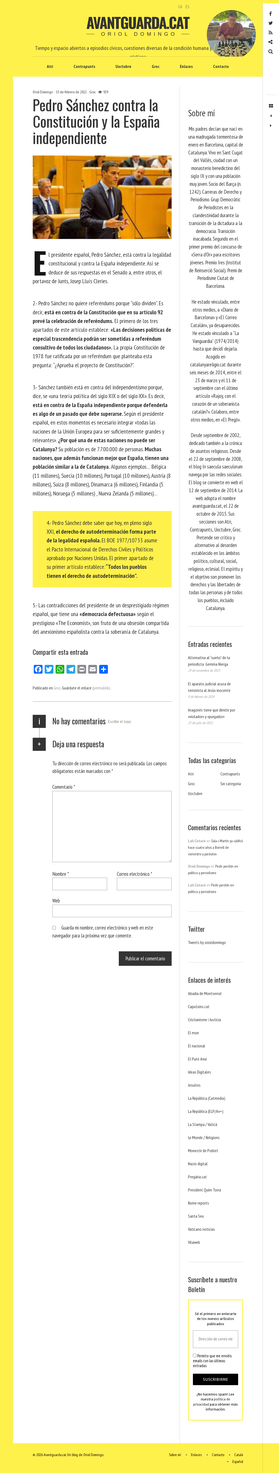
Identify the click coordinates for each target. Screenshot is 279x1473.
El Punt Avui (197, 1059)
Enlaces (186, 66)
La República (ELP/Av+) (205, 1111)
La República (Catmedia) (206, 1098)
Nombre (60, 873)
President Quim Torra (204, 1190)
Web (56, 900)
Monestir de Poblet (203, 1150)
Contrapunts (84, 66)
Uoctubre (123, 66)
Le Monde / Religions (204, 1137)
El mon (193, 1032)
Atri (50, 66)
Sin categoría (230, 783)
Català (238, 1455)
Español (237, 1461)
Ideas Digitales (199, 1072)
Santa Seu (196, 1216)
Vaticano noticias (201, 1229)
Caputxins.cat (199, 1006)
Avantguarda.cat (137, 22)
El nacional (196, 1045)
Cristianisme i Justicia (204, 1019)
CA (180, 6)
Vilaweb (194, 1242)
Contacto (221, 66)
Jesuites (194, 1085)
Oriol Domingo (43, 91)
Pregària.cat (197, 1176)
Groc (155, 66)
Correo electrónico (134, 873)
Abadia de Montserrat (205, 993)
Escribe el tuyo (119, 721)
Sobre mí (175, 1455)
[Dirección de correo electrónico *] (215, 1339)
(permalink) (101, 688)
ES (187, 6)
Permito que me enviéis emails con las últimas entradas (212, 1361)
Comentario (63, 786)
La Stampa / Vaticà (202, 1124)
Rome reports (198, 1203)
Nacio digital (198, 1163)
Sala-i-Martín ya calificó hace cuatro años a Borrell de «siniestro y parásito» (215, 847)
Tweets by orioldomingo (207, 942)
